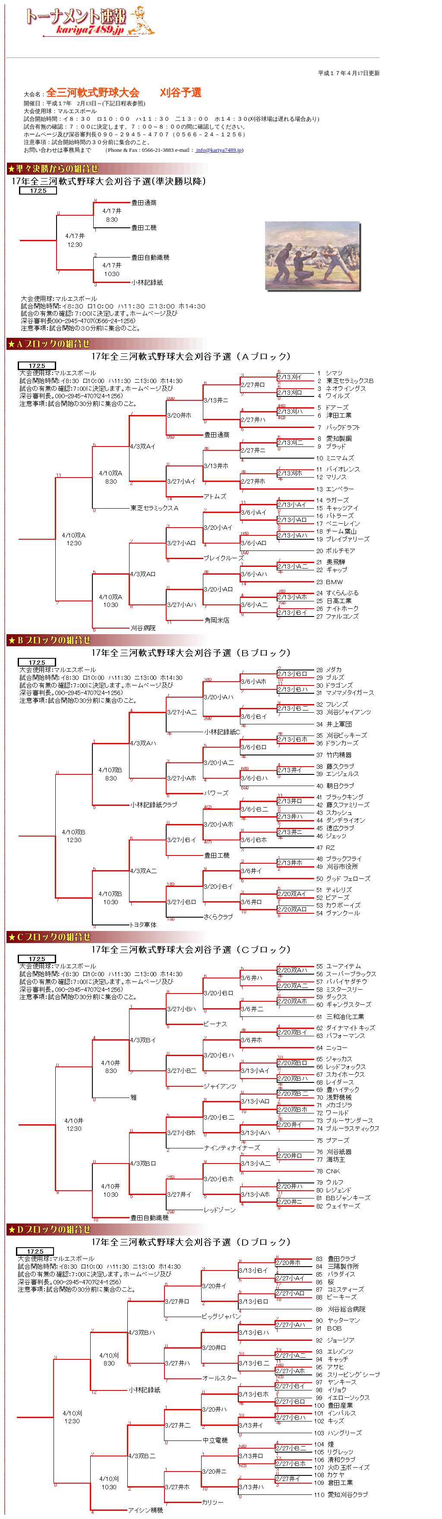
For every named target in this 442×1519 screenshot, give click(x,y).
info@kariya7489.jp (218, 150)
